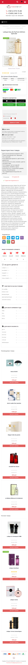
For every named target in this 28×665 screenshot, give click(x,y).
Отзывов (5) (15, 177)
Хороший (11, 255)
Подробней (21, 101)
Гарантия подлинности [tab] (11, 181)
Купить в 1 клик (14, 122)
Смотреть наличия (14, 382)
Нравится (5, 255)
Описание (6, 177)
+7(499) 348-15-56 (15, 13)
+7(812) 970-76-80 (15, 11)
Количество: (6, 118)
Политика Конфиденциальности (14, 662)
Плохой (17, 255)
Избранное (23, 255)
